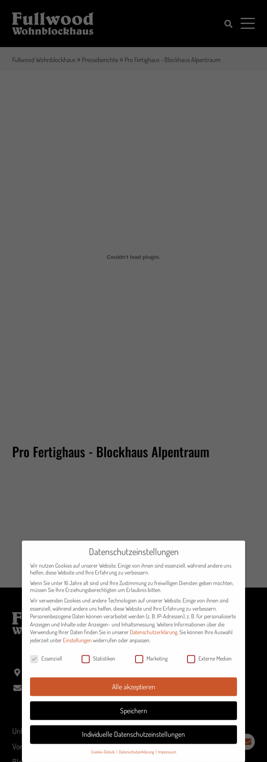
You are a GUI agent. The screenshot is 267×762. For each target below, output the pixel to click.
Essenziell (46, 663)
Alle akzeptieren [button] (133, 691)
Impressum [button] (167, 757)
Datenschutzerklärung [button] (137, 757)
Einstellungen (77, 645)
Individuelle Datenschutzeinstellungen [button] (133, 739)
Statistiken (98, 663)
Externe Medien (209, 663)
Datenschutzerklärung (153, 637)
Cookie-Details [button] (103, 757)
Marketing (151, 663)
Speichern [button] (133, 715)
